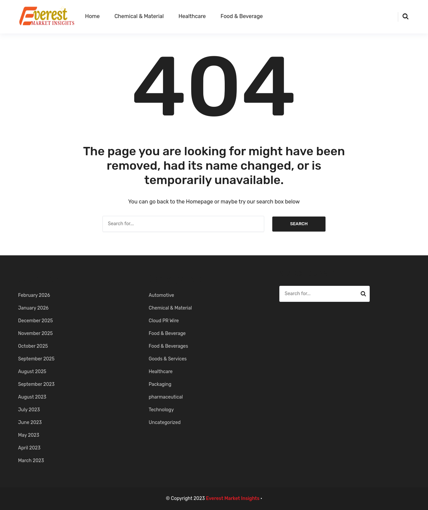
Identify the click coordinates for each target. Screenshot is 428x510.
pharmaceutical (166, 397)
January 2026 (33, 308)
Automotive (161, 295)
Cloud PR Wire (164, 321)
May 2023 (28, 435)
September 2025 (36, 359)
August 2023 (32, 397)
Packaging (160, 384)
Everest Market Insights (233, 498)
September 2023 (36, 384)
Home (92, 16)
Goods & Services (168, 359)
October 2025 (33, 346)
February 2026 (34, 295)
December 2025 (35, 321)
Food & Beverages (168, 346)
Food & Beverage (242, 16)
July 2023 (29, 410)
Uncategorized (165, 422)
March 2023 (31, 460)
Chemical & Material (139, 16)
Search (299, 223)
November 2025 (35, 333)
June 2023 (30, 422)
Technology (161, 410)
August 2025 (32, 371)
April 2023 (29, 448)
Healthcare (192, 16)
